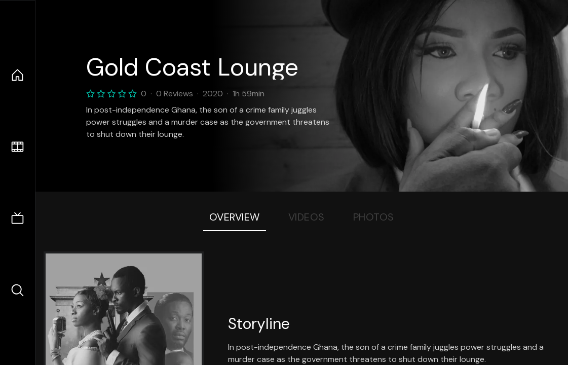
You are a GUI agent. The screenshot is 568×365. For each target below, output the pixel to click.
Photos (373, 217)
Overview (234, 217)
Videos (306, 217)
